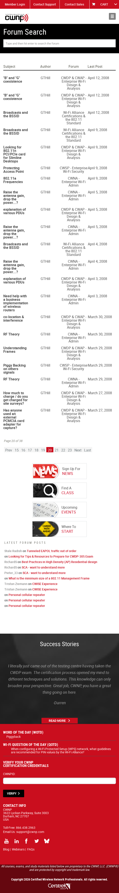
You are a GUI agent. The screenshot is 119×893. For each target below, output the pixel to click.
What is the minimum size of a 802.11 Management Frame (49, 578)
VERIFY (11, 793)
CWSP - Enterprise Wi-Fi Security (73, 170)
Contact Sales (74, 4)
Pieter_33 (11, 573)
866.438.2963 (25, 827)
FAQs (30, 849)
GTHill (45, 77)
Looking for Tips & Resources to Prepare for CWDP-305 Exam (51, 556)
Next (77, 450)
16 (23, 450)
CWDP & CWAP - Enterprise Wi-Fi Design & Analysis (73, 83)
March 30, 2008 (100, 316)
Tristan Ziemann (15, 584)
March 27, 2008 (100, 392)
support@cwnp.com (30, 832)
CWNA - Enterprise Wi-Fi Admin (74, 182)
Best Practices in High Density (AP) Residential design (59, 562)
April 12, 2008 (98, 77)
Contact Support (44, 4)
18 (36, 450)
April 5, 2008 (97, 192)
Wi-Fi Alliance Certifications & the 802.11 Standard (73, 117)
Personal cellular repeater (27, 595)
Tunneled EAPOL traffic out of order (51, 551)
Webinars (18, 849)
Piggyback (13, 736)
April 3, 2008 (97, 278)
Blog (6, 849)
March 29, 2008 (100, 348)
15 (17, 450)
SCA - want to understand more (43, 567)
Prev (8, 450)
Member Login (15, 4)
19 (43, 450)
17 (30, 450)
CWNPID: (9, 774)
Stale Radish (13, 551)
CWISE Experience (45, 584)
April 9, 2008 (97, 129)
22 (63, 450)
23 (70, 450)
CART (104, 4)
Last (87, 450)
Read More (57, 720)
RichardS (10, 562)
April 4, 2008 (97, 244)
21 (57, 450)
